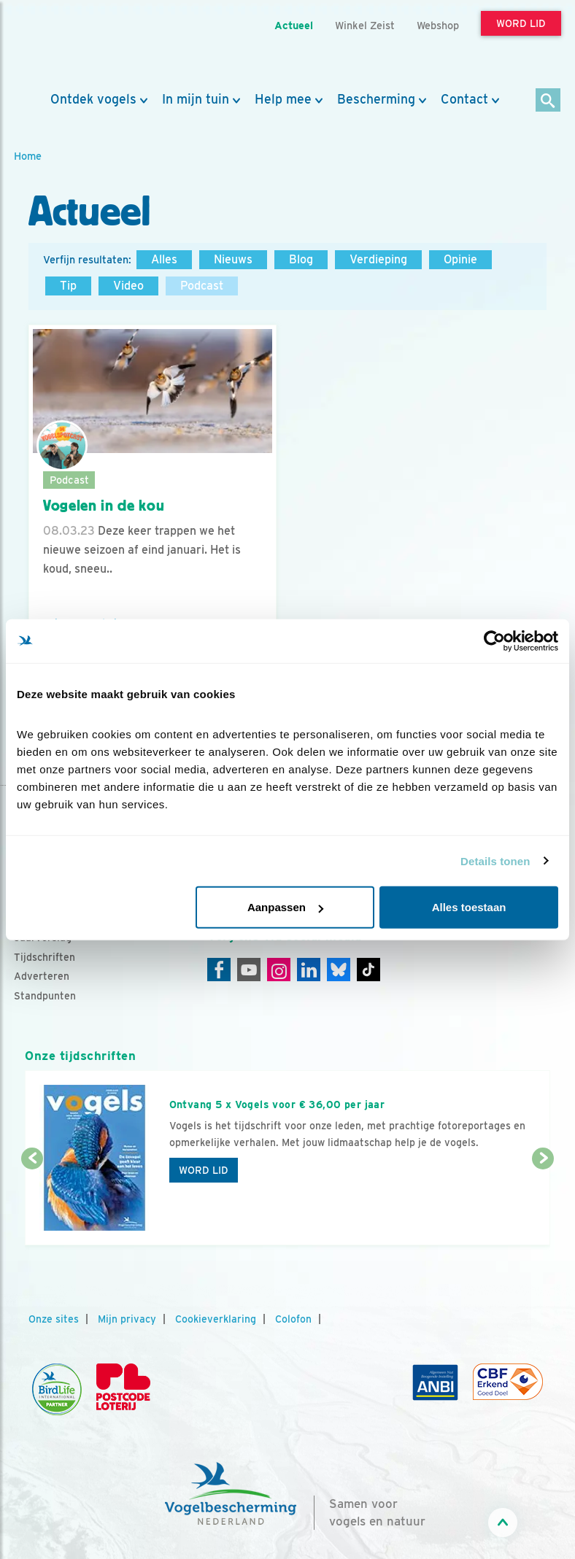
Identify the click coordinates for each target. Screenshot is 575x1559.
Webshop (438, 25)
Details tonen (495, 860)
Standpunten (45, 996)
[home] (79, 46)
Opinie (460, 259)
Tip (68, 286)
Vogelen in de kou (103, 505)
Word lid (203, 1170)
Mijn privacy (127, 1319)
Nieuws (233, 259)
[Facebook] (219, 969)
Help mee (283, 99)
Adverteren (41, 976)
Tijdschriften (44, 957)
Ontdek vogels (93, 99)
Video (128, 286)
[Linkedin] (308, 969)
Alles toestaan (469, 907)
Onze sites (53, 1319)
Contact (464, 99)
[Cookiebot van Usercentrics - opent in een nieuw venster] (494, 640)
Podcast (201, 286)
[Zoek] (548, 101)
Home (28, 156)
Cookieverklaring (215, 1319)
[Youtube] (249, 969)
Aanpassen (285, 907)
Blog (301, 259)
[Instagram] (278, 969)
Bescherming (376, 99)
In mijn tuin (195, 99)
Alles (164, 259)
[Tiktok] (368, 969)
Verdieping (378, 259)
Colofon (293, 1319)
